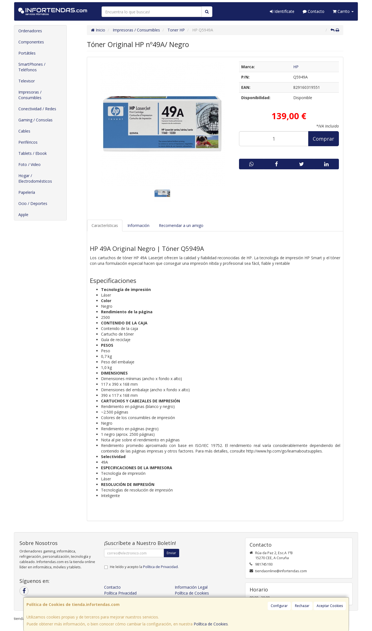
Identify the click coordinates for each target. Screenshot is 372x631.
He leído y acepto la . (144, 566)
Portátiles (27, 53)
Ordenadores (30, 30)
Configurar (279, 605)
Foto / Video (29, 164)
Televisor (26, 81)
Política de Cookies (211, 624)
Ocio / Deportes (32, 203)
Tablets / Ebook (32, 153)
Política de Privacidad (160, 566)
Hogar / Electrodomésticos (35, 178)
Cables (24, 131)
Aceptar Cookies (330, 605)
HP (296, 66)
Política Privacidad (120, 593)
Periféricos (28, 142)
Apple (23, 214)
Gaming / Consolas (35, 120)
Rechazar (302, 605)
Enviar (171, 553)
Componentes (31, 42)
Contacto (313, 11)
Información (138, 225)
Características (105, 225)
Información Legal (191, 587)
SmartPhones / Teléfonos (31, 67)
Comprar (323, 138)
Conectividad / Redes (37, 108)
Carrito (343, 11)
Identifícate (282, 11)
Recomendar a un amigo (181, 225)
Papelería (26, 192)
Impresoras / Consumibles (29, 94)
